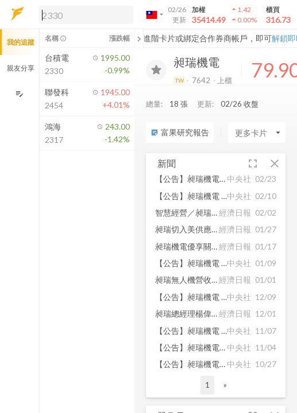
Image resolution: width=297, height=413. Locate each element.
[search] (86, 15)
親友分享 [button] (20, 68)
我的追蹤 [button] (20, 42)
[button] (83, 14)
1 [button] (207, 384)
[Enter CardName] (257, 132)
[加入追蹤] (156, 70)
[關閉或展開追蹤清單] (139, 38)
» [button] (225, 384)
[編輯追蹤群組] (19, 94)
